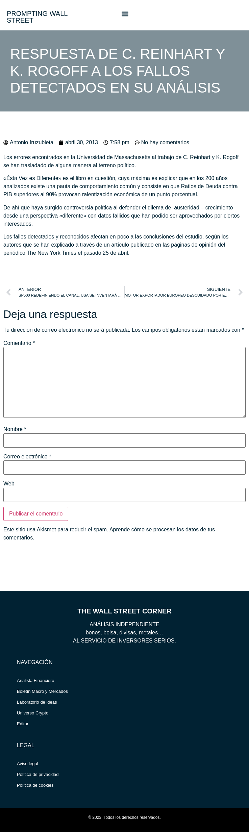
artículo (120, 245)
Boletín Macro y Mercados (42, 691)
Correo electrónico (27, 456)
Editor (22, 723)
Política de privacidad (38, 774)
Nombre (14, 429)
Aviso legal (27, 763)
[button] (124, 13)
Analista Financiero (35, 680)
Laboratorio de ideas (37, 702)
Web (9, 483)
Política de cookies (35, 785)
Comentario (19, 343)
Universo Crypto (32, 712)
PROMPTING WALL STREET (37, 17)
